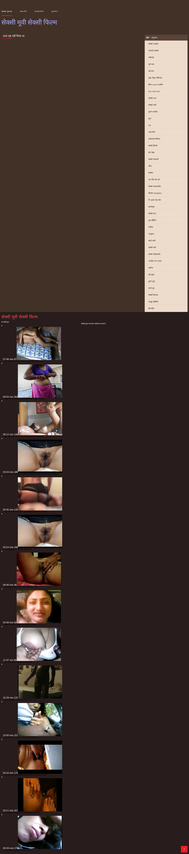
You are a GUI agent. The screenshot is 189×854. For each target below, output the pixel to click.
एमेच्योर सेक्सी (153, 51)
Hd (149, 125)
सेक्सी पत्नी (152, 105)
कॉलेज (150, 268)
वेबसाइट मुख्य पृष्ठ (6, 11)
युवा (149, 118)
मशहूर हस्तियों (153, 302)
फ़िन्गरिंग (151, 308)
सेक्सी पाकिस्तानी (154, 254)
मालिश (150, 227)
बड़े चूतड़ (151, 274)
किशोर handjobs (155, 193)
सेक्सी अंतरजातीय (154, 186)
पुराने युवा (151, 281)
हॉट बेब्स (151, 152)
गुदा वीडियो (152, 220)
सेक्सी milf (152, 98)
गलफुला (151, 234)
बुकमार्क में (55, 11)
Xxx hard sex (154, 91)
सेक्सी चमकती (153, 159)
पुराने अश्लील (153, 112)
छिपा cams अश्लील (155, 84)
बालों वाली (151, 241)
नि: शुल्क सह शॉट (154, 200)
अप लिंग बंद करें (154, 179)
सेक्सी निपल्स (153, 295)
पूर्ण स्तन (151, 64)
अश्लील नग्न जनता (155, 261)
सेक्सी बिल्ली (152, 146)
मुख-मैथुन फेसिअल (155, 78)
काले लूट (151, 288)
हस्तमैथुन (151, 207)
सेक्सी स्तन (152, 213)
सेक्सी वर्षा (152, 247)
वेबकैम (150, 173)
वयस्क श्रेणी (23, 11)
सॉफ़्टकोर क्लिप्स (154, 139)
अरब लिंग (151, 132)
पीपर (150, 166)
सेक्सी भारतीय (153, 44)
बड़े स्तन (151, 71)
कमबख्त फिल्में (39, 11)
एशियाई (151, 57)
